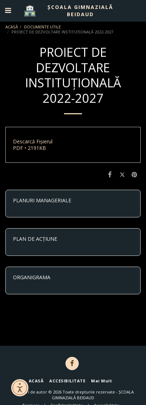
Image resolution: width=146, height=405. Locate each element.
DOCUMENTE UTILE (42, 26)
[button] (8, 10)
